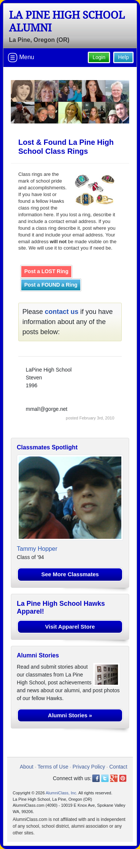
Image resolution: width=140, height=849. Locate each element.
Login (99, 57)
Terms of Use (53, 767)
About (27, 767)
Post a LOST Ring (46, 271)
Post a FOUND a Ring (50, 285)
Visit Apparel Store (70, 626)
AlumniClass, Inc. (61, 793)
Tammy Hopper (37, 549)
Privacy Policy (88, 767)
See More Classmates (70, 574)
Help (123, 57)
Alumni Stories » (70, 715)
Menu (21, 57)
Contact (118, 767)
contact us (61, 311)
